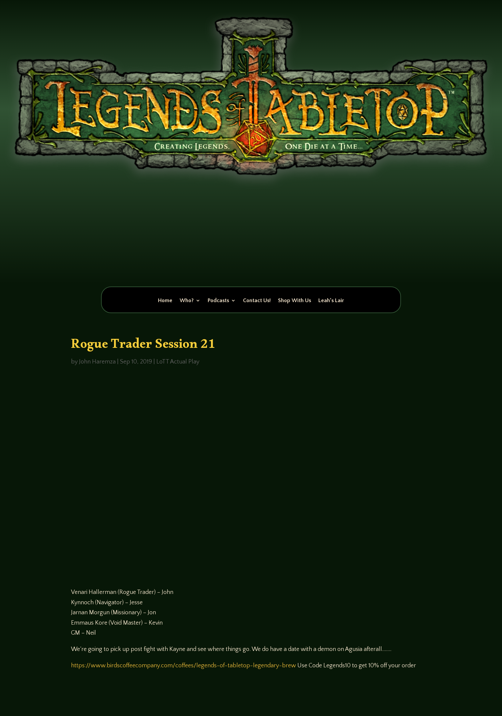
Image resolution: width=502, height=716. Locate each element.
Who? (187, 300)
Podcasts (218, 300)
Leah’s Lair (331, 300)
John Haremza (97, 362)
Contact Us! (257, 300)
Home (165, 300)
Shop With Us (294, 300)
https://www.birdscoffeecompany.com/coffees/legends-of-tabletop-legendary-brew (183, 665)
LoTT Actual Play (177, 362)
